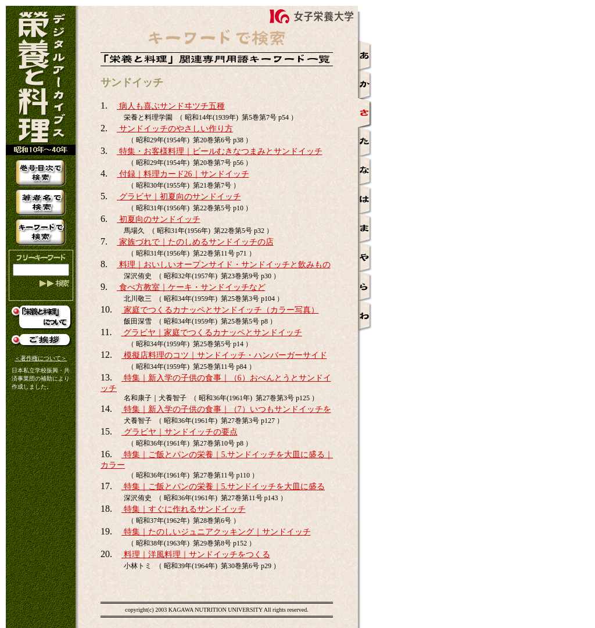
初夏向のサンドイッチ (158, 219)
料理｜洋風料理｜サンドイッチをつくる (195, 554)
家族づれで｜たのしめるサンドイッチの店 (195, 242)
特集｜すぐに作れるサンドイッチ (183, 509)
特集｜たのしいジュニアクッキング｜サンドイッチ (216, 531)
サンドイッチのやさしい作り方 (175, 128)
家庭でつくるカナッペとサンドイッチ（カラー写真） (220, 310)
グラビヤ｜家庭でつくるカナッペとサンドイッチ (211, 332)
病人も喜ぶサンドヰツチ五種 (171, 106)
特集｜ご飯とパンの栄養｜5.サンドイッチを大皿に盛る (223, 486)
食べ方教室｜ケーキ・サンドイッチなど (191, 287)
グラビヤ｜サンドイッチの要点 (179, 432)
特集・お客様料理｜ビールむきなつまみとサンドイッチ (219, 151)
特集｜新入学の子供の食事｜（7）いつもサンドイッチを (226, 409)
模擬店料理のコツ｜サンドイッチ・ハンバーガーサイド (224, 355)
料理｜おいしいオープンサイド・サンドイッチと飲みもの (224, 264)
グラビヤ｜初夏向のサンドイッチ (179, 196)
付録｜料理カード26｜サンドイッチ (183, 174)
